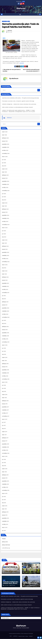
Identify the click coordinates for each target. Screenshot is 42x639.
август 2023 (4, 227)
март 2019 (4, 360)
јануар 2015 (4, 515)
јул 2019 (4, 348)
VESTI (10, 636)
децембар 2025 (5, 144)
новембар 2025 (5, 147)
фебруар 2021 (5, 301)
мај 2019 (4, 354)
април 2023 (4, 240)
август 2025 (4, 156)
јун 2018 (4, 388)
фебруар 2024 (5, 209)
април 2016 (4, 468)
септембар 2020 (5, 317)
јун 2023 (4, 233)
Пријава (4, 538)
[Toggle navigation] (20, 14)
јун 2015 (4, 499)
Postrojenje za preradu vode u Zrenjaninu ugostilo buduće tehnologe (18, 101)
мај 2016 (4, 465)
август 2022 (4, 264)
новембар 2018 (5, 372)
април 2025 (4, 169)
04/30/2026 (6, 572)
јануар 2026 (5, 141)
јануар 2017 (4, 440)
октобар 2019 (5, 339)
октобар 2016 (5, 450)
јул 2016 (4, 459)
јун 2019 (4, 351)
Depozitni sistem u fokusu (23, 636)
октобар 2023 (5, 221)
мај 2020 (4, 323)
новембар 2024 (5, 184)
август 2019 (4, 345)
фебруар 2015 (5, 512)
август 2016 (4, 456)
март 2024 (4, 206)
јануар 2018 (4, 403)
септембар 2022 (5, 261)
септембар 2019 (5, 342)
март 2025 (4, 172)
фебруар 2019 (5, 363)
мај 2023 (4, 237)
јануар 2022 (5, 280)
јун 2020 (4, 320)
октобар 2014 (5, 524)
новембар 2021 (5, 286)
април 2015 (4, 505)
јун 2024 (4, 196)
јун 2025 (4, 162)
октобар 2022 (5, 258)
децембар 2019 (5, 332)
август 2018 (4, 382)
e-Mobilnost (4, 21)
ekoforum (10, 30)
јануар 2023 (5, 249)
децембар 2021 (5, 283)
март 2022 (4, 274)
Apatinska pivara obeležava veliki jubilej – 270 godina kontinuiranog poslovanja (20, 98)
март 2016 (4, 471)
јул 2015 (4, 496)
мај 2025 (4, 165)
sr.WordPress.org (6, 547)
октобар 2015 (5, 487)
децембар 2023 (5, 215)
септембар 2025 (5, 153)
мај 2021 (4, 298)
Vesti (8, 21)
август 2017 (4, 419)
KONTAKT (31, 636)
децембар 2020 (5, 308)
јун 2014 (4, 530)
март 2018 (4, 397)
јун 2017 (4, 425)
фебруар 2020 (5, 326)
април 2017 (4, 431)
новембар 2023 (5, 218)
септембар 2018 (5, 379)
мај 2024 (4, 199)
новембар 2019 (5, 335)
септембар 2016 (5, 453)
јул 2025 (4, 159)
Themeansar (30, 633)
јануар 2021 (4, 305)
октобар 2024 (5, 187)
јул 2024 (4, 193)
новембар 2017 (5, 410)
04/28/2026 (26, 572)
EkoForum (21, 8)
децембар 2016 (5, 444)
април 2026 (4, 131)
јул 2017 (4, 422)
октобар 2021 (5, 289)
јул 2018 (4, 385)
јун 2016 (4, 462)
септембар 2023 (5, 224)
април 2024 (4, 203)
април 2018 (4, 394)
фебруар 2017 (5, 437)
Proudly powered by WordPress (15, 633)
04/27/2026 (6, 585)
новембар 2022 (5, 255)
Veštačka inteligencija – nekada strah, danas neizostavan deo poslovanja (19, 104)
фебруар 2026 (5, 138)
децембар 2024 (5, 181)
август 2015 (4, 493)
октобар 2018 (5, 376)
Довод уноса (5, 541)
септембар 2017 (5, 416)
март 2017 (4, 434)
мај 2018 (4, 391)
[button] (38, 14)
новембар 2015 (5, 484)
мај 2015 (4, 502)
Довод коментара (6, 544)
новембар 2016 (5, 447)
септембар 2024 (5, 190)
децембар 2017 (5, 406)
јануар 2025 (4, 178)
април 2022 (4, 271)
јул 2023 (4, 230)
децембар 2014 (5, 518)
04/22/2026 (26, 585)
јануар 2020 (5, 329)
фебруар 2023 (5, 246)
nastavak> (21, 63)
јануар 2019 (4, 366)
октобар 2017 (5, 413)
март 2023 (4, 243)
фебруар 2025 (5, 175)
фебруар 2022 (5, 277)
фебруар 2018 (5, 400)
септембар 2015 (5, 490)
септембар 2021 (5, 292)
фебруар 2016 (5, 474)
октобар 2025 (5, 150)
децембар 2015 (5, 481)
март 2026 (4, 135)
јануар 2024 (4, 212)
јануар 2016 (4, 478)
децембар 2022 (5, 252)
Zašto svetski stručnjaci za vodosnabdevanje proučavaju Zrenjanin (17, 107)
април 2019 (4, 357)
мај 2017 (4, 428)
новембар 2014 (5, 521)
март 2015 (4, 508)
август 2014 (4, 527)
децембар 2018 (5, 369)
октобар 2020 (5, 314)
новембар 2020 (5, 311)
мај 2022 (4, 267)
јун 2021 (4, 295)
